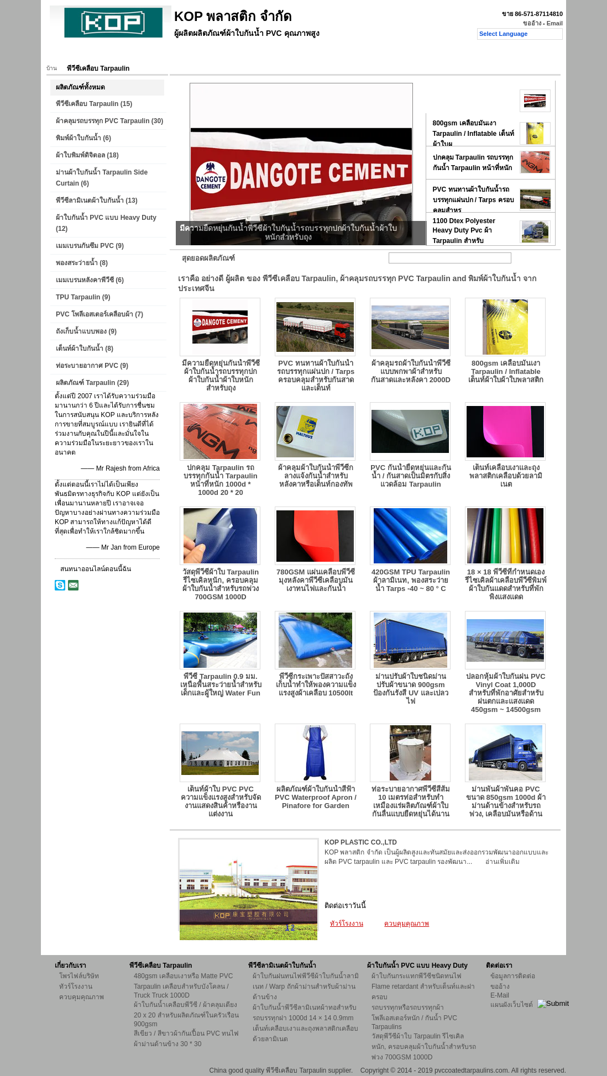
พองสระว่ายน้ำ (77, 263)
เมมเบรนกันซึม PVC (85, 246)
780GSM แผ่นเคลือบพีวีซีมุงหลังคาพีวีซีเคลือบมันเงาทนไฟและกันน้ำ (315, 580)
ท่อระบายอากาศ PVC (87, 366)
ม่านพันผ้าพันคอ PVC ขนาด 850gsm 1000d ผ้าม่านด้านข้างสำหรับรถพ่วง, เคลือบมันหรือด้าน (506, 801)
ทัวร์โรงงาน (198, 53)
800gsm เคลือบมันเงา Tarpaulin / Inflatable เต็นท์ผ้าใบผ (473, 133)
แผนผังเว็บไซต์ (511, 1005)
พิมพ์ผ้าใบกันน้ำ (78, 138)
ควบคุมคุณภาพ (254, 53)
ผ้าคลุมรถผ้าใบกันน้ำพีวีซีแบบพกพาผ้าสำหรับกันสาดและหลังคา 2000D (411, 371)
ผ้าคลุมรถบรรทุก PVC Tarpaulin (102, 121)
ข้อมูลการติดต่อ (512, 976)
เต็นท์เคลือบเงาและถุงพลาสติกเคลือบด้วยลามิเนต (505, 475)
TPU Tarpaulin (78, 297)
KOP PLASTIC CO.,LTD (361, 842)
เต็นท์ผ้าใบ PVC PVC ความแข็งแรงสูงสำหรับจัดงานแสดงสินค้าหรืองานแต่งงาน (221, 801)
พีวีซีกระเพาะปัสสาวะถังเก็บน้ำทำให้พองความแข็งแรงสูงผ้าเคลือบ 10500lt (316, 684)
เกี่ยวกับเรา (149, 53)
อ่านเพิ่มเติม (502, 862)
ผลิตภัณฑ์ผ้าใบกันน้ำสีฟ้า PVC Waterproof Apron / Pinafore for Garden (316, 797)
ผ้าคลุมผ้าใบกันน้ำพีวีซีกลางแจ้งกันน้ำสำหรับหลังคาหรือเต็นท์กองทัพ (315, 475)
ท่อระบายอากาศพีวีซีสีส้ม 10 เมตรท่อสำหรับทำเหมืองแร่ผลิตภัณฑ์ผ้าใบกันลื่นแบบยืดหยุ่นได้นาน (410, 801)
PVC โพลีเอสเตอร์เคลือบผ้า (94, 314)
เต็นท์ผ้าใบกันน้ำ (79, 348)
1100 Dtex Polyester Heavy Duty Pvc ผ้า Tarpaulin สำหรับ (464, 231)
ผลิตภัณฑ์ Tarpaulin (85, 383)
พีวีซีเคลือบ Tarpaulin (87, 104)
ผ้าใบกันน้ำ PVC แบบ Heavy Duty (106, 217)
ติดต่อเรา (306, 53)
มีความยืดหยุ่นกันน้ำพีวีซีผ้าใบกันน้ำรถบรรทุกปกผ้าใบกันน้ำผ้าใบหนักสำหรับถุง (221, 375)
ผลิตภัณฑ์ (103, 53)
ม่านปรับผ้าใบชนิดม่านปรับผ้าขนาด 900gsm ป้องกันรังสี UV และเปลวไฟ (410, 688)
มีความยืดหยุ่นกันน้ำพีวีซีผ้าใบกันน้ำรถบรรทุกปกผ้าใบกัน (474, 101)
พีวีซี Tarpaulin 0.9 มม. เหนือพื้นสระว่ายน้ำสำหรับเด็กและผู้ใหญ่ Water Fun (220, 684)
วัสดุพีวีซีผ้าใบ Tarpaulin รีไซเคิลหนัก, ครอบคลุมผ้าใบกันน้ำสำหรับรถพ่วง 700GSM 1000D (220, 584)
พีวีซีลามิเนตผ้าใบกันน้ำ (90, 200)
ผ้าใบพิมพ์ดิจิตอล (80, 155)
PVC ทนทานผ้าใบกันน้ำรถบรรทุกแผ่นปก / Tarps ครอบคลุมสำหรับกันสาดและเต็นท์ (315, 375)
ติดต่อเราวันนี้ (345, 905)
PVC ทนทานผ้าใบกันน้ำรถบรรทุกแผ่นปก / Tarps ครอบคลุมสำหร (473, 200)
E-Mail (499, 995)
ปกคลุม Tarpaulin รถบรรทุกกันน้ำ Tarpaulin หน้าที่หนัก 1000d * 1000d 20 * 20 (220, 480)
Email (555, 23)
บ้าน (66, 53)
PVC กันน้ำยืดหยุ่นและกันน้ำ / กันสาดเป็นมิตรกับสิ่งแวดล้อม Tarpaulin (410, 475)
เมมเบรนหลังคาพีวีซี (85, 280)
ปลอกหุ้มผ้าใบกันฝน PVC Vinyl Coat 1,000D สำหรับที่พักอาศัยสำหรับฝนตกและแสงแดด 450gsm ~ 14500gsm (505, 693)
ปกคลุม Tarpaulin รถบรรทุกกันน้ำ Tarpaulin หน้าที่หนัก (473, 163)
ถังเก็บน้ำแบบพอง (81, 331)
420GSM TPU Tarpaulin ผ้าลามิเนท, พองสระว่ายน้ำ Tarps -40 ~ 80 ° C (410, 580)
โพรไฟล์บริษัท (79, 976)
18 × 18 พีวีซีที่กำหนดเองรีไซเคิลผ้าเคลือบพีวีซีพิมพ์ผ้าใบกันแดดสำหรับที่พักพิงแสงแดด (506, 584)
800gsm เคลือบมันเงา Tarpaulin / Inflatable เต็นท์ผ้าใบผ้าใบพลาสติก (505, 371)
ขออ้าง (532, 23)
